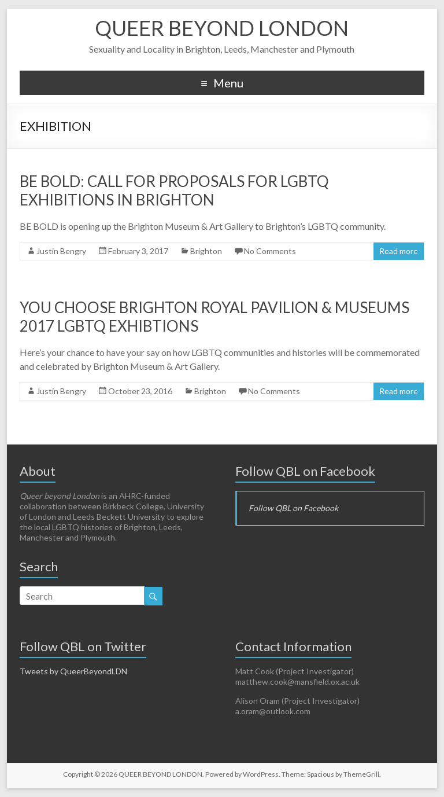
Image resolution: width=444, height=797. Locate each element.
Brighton (206, 251)
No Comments (270, 251)
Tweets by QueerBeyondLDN (73, 671)
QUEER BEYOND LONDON (222, 28)
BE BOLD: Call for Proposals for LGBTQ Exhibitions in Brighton (174, 190)
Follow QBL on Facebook (305, 471)
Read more (398, 251)
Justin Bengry (61, 251)
